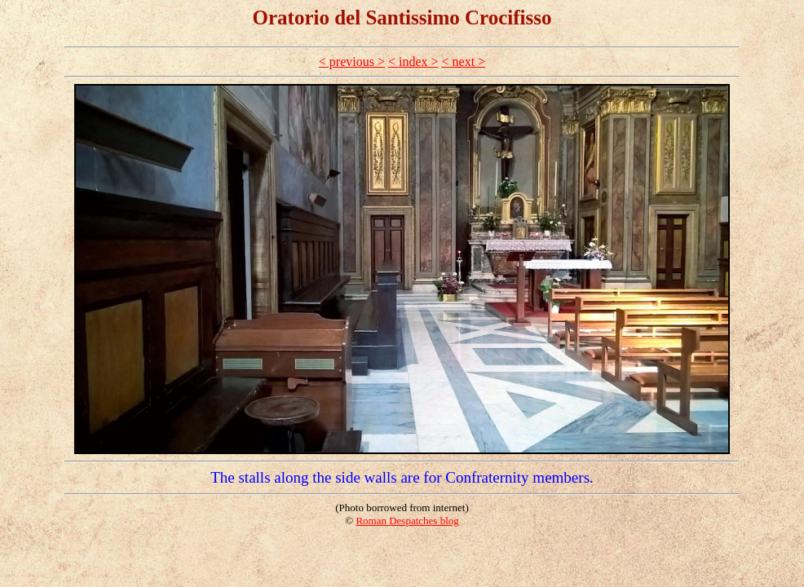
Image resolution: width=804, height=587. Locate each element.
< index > (413, 61)
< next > (464, 61)
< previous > (352, 61)
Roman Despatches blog (407, 520)
